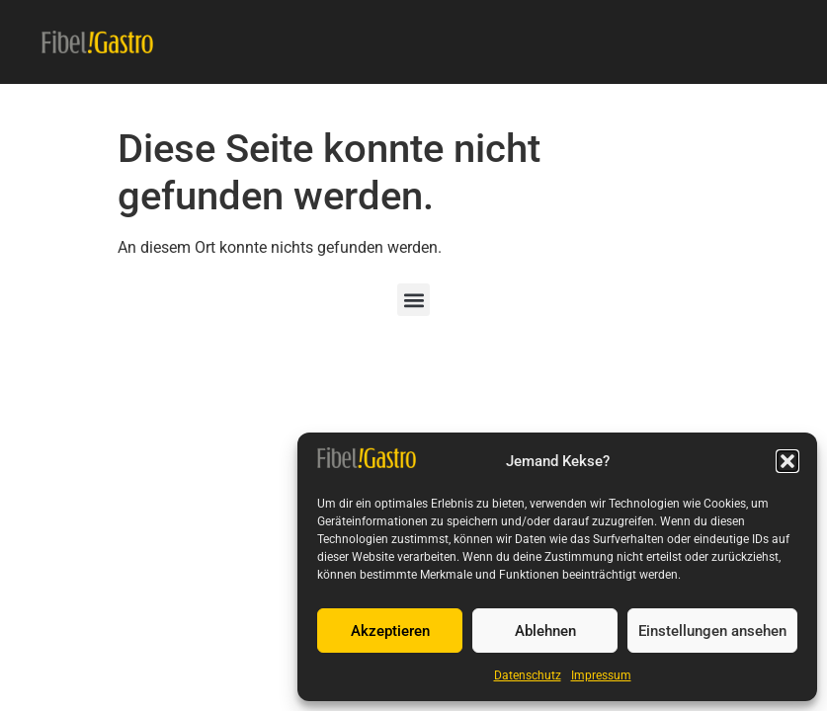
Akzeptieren (390, 631)
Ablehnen (545, 631)
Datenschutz (527, 675)
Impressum (601, 675)
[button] (787, 461)
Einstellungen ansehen (712, 631)
